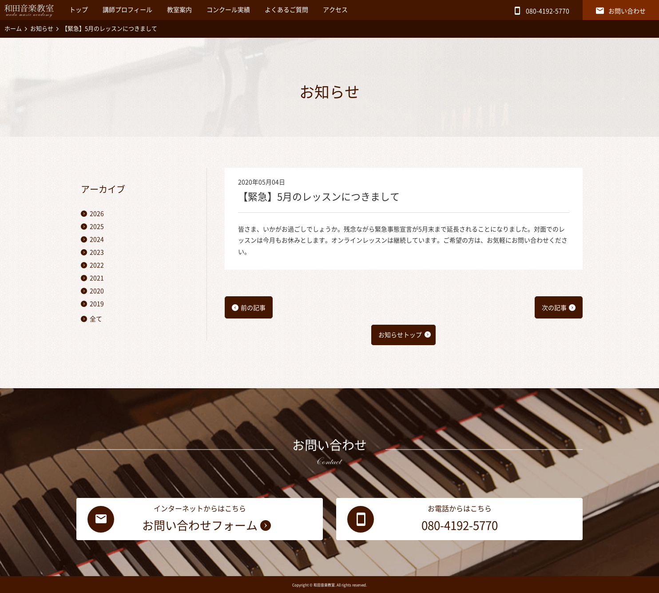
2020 (97, 291)
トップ (78, 10)
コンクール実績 (228, 10)
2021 (97, 278)
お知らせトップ (400, 335)
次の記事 (554, 308)
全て (96, 319)
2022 (97, 265)
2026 (97, 214)
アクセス (335, 10)
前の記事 (253, 308)
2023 (97, 252)
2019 (97, 304)
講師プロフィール (127, 10)
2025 (97, 226)
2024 (97, 239)
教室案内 (179, 10)
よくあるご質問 (286, 10)
